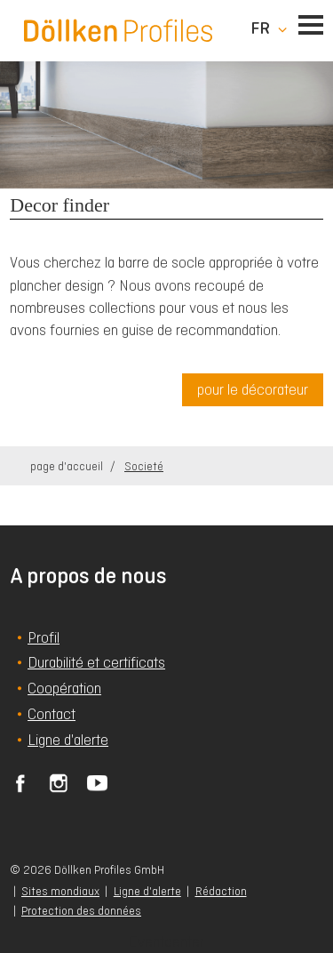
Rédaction (221, 891)
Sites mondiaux (60, 891)
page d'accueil (68, 466)
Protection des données (81, 910)
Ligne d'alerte (147, 891)
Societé (143, 466)
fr (260, 28)
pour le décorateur (252, 389)
